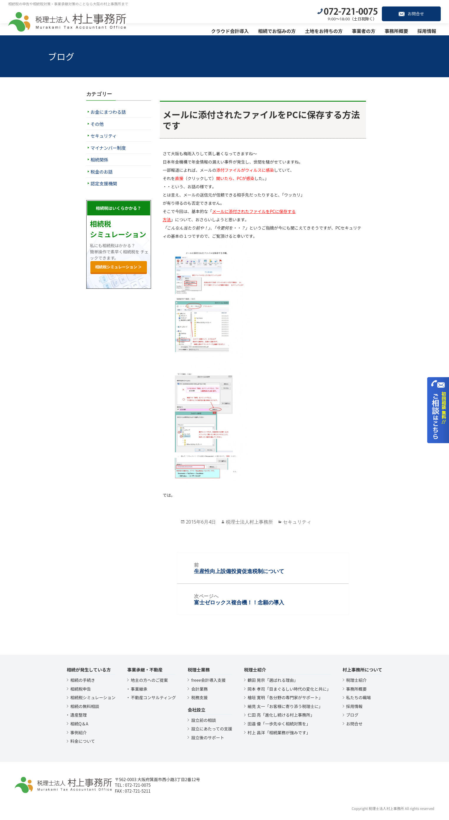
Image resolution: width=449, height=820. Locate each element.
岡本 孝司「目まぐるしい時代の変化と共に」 (289, 689)
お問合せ (413, 12)
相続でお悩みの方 (279, 30)
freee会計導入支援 (208, 680)
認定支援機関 (104, 183)
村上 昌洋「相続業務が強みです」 (279, 732)
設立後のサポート (207, 737)
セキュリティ (104, 136)
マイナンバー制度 (108, 148)
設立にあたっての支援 (211, 729)
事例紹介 (78, 732)
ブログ (352, 715)
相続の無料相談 (84, 706)
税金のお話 (102, 172)
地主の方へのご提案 (149, 680)
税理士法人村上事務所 (249, 522)
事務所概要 (399, 30)
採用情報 (429, 30)
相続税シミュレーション (92, 697)
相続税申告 (80, 689)
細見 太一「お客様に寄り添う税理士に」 (285, 706)
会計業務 (199, 689)
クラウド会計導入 (232, 30)
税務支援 (199, 697)
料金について (82, 741)
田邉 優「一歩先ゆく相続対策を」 (279, 724)
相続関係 (99, 159)
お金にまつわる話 (108, 112)
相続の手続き (82, 680)
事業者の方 (366, 30)
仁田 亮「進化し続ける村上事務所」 (281, 715)
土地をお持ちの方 (326, 30)
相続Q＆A (79, 724)
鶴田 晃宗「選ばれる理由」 (273, 680)
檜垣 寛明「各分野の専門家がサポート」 (285, 697)
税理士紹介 (356, 680)
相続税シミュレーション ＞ (118, 267)
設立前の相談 (203, 720)
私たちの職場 (358, 697)
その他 (97, 124)
